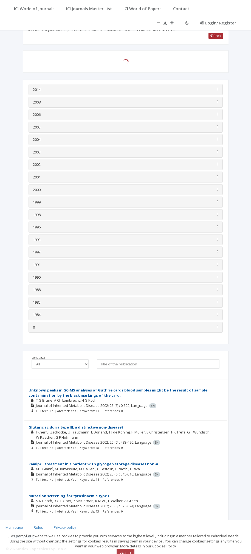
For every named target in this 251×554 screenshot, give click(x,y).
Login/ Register (218, 23)
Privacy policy (65, 527)
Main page (14, 527)
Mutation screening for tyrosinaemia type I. (69, 495)
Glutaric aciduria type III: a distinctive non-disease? (76, 427)
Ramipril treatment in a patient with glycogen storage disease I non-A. (94, 463)
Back (215, 35)
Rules (38, 527)
